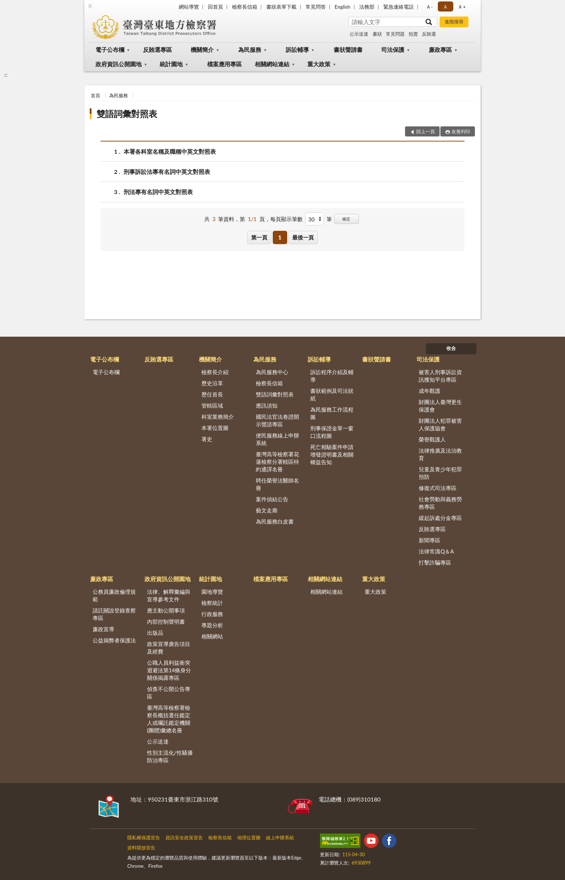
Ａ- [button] (429, 7)
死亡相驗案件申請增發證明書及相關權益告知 (331, 454)
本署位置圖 (214, 428)
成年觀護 (429, 390)
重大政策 (318, 63)
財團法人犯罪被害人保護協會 (440, 424)
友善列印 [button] (460, 131)
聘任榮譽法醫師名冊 (277, 484)
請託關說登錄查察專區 (114, 614)
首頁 (95, 95)
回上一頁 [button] (425, 131)
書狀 (377, 34)
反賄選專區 (157, 49)
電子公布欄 (109, 49)
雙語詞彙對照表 (127, 113)
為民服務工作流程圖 (331, 413)
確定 (346, 218)
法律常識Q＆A (436, 551)
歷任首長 (212, 394)
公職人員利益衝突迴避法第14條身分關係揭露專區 (169, 670)
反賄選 (429, 34)
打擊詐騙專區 (435, 562)
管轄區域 (212, 405)
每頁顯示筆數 (286, 219)
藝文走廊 (266, 510)
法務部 (366, 7)
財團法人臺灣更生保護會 (440, 406)
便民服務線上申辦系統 (277, 439)
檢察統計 (212, 603)
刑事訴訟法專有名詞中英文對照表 (167, 171)
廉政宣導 (103, 629)
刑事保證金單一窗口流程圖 (331, 432)
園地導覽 (212, 591)
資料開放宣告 (141, 847)
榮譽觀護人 (432, 439)
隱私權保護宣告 (143, 837)
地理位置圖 (249, 837)
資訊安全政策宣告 (184, 837)
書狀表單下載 (281, 7)
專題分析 (212, 625)
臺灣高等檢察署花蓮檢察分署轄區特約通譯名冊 (277, 461)
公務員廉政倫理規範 (114, 595)
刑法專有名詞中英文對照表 (158, 192)
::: (90, 5)
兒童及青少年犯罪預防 (440, 473)
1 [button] (279, 237)
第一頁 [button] (259, 237)
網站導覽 (189, 7)
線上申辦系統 (280, 837)
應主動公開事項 (166, 610)
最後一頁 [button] (303, 237)
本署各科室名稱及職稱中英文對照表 (170, 151)
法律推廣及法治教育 (440, 454)
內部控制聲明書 (166, 621)
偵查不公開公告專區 (168, 693)
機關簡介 (202, 49)
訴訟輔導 (297, 49)
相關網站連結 (272, 63)
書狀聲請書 (348, 49)
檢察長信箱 (244, 7)
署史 (206, 439)
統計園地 (171, 63)
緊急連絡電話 (398, 7)
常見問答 (316, 7)
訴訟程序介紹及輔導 (331, 376)
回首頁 (215, 7)
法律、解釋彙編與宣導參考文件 (168, 595)
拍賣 (413, 34)
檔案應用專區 (224, 63)
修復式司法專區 (438, 488)
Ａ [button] (445, 7)
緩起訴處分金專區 (440, 518)
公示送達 (359, 34)
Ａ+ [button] (462, 7)
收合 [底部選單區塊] (451, 348)
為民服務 (249, 49)
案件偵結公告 (272, 499)
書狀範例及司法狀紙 (331, 394)
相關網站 (212, 636)
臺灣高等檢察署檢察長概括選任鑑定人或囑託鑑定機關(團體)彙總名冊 (168, 718)
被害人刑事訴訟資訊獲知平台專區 (440, 376)
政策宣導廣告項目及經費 (168, 648)
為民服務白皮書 (275, 521)
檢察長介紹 (214, 372)
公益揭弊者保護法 (114, 640)
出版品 (155, 632)
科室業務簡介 (217, 416)
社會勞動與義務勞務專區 (440, 503)
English (343, 7)
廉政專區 (440, 49)
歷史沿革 (212, 383)
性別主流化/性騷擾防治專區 (170, 756)
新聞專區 (429, 540)
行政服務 (212, 614)
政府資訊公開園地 (118, 63)
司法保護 (392, 49)
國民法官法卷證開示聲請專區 (277, 420)
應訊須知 (266, 405)
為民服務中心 (272, 372)
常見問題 (395, 34)
